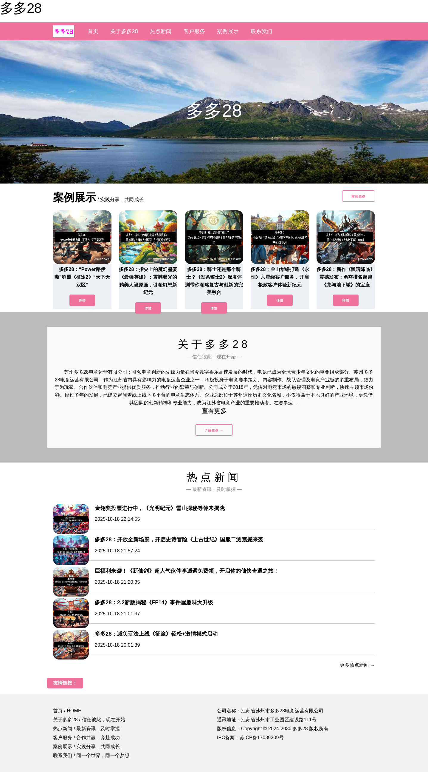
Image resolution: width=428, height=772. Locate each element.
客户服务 (194, 31)
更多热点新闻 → (357, 665)
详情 (82, 300)
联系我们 (261, 31)
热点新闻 (161, 31)
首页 (93, 31)
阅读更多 (358, 196)
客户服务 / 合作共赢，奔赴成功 (86, 737)
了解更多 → (214, 430)
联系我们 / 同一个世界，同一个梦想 (91, 755)
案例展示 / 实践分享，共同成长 (86, 746)
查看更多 (214, 410)
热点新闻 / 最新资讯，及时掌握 (86, 728)
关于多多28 (124, 31)
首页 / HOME (67, 710)
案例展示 (228, 31)
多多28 (20, 8)
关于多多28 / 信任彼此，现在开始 (89, 719)
